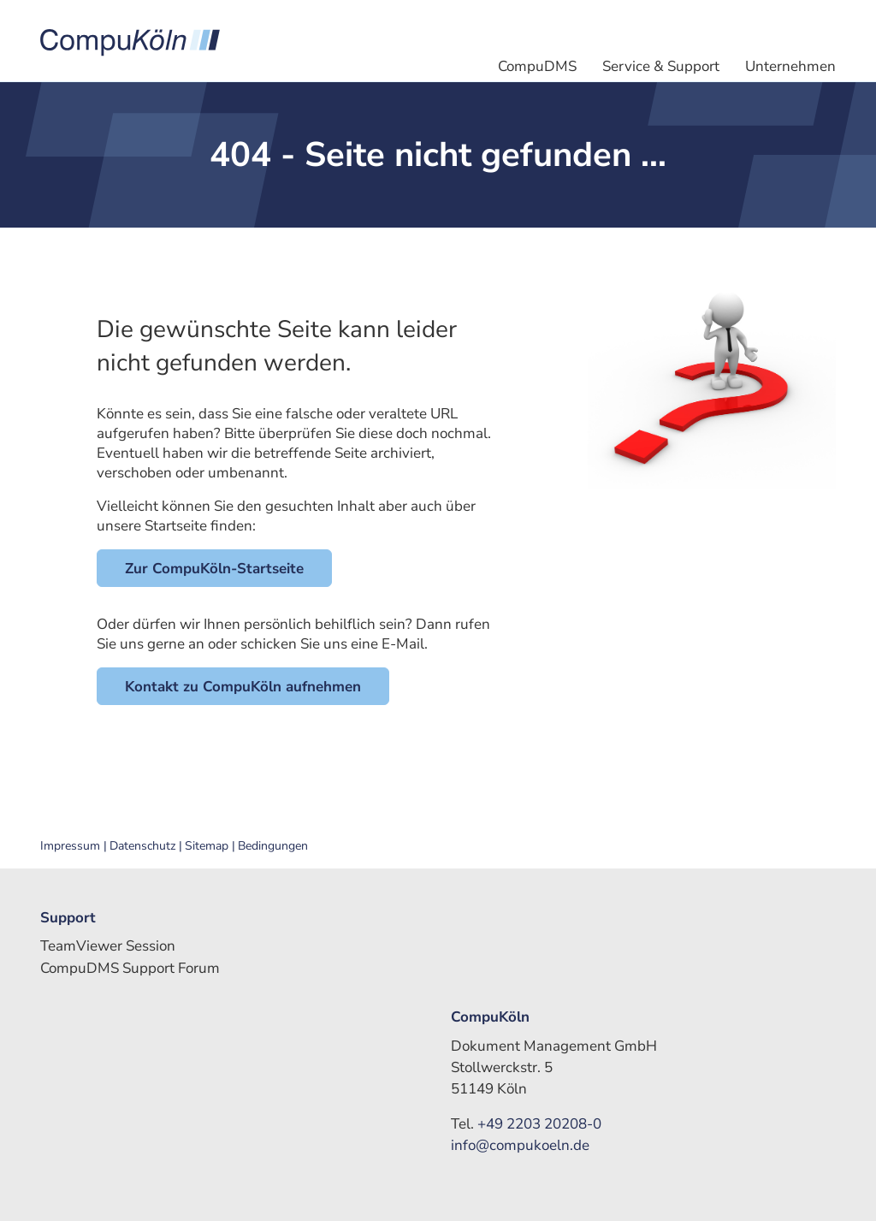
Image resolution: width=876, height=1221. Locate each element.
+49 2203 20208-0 (539, 1124)
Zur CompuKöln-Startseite (214, 568)
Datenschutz (142, 846)
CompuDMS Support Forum (130, 968)
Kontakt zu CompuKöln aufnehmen (243, 686)
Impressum (70, 846)
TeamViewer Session (107, 946)
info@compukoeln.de (520, 1145)
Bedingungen (273, 846)
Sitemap (206, 846)
